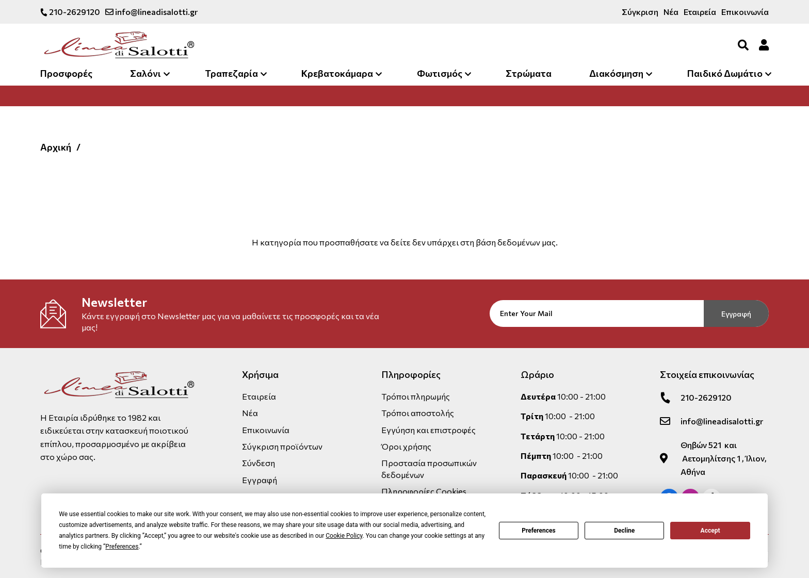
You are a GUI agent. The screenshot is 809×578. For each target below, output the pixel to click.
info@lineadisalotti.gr (151, 11)
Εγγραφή (736, 313)
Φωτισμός (439, 73)
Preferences (539, 530)
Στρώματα (529, 73)
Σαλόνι (145, 73)
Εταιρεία (700, 11)
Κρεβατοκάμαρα (337, 73)
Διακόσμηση (616, 73)
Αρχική (55, 147)
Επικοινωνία (745, 11)
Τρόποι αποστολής (417, 413)
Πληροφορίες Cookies (423, 491)
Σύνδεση (258, 463)
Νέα (671, 11)
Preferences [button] (121, 546)
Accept (710, 530)
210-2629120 (70, 11)
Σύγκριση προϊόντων (282, 446)
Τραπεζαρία (231, 73)
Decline (624, 530)
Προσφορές (66, 73)
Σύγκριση (640, 11)
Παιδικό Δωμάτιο (725, 73)
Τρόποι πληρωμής (415, 396)
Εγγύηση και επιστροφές (428, 430)
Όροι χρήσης (406, 446)
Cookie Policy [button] (344, 535)
